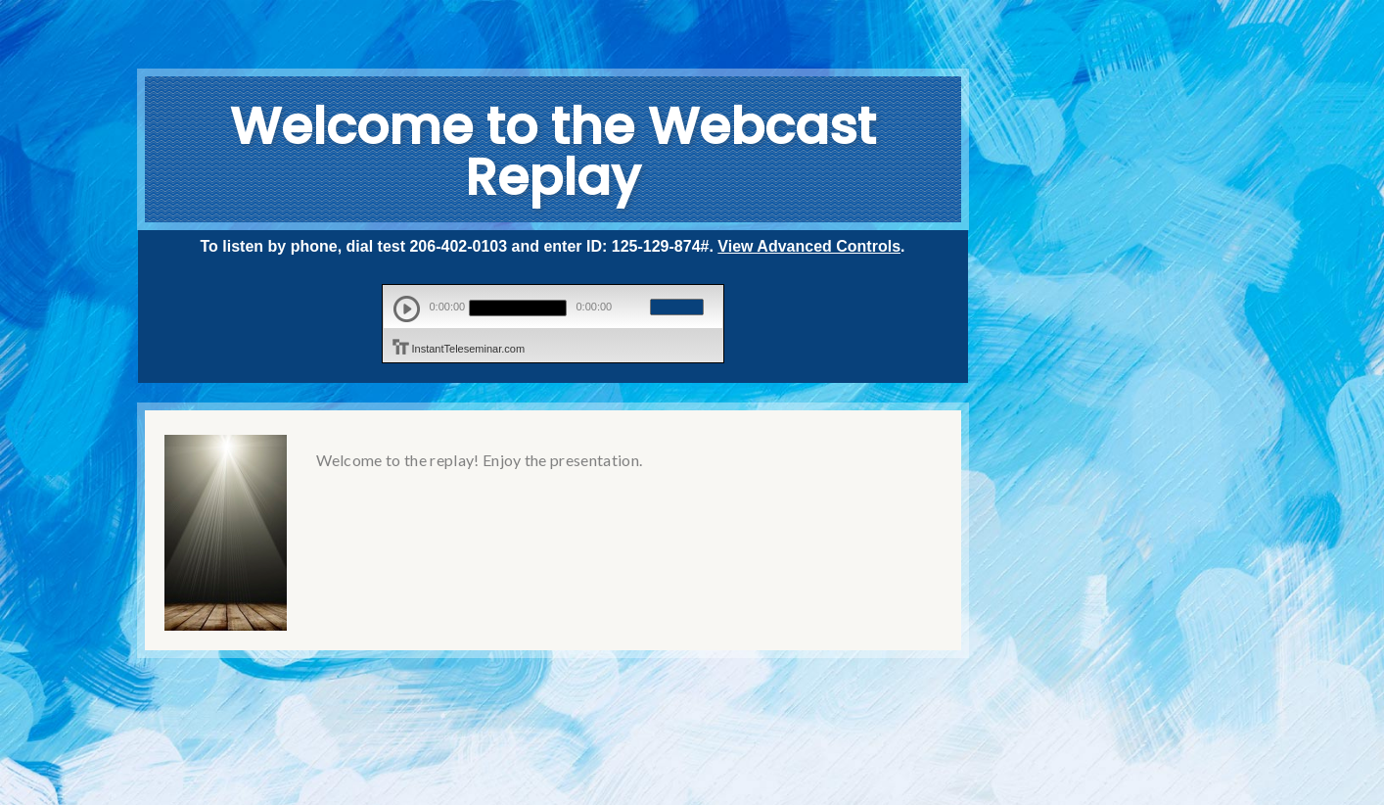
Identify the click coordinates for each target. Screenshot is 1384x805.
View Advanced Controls (808, 246)
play (406, 309)
